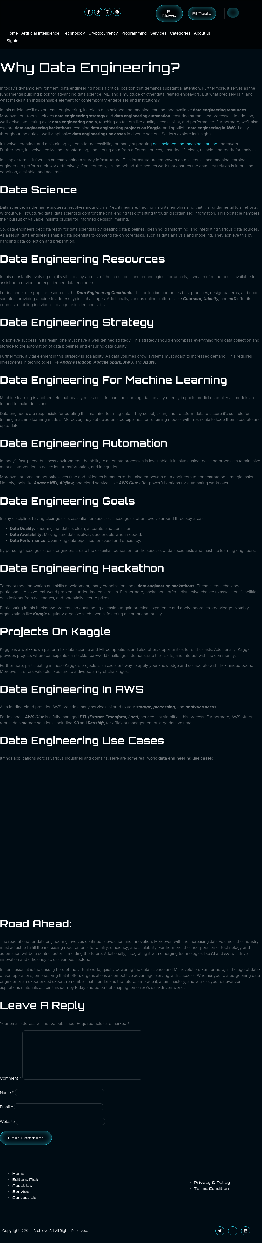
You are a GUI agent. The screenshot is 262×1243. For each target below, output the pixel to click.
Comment (10, 1078)
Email (6, 1106)
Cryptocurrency (103, 33)
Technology (74, 33)
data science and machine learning (185, 143)
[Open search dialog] (233, 13)
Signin (12, 40)
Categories (180, 33)
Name (7, 1092)
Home (12, 33)
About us (202, 33)
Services (158, 33)
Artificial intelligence (40, 33)
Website (7, 1121)
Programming (134, 33)
